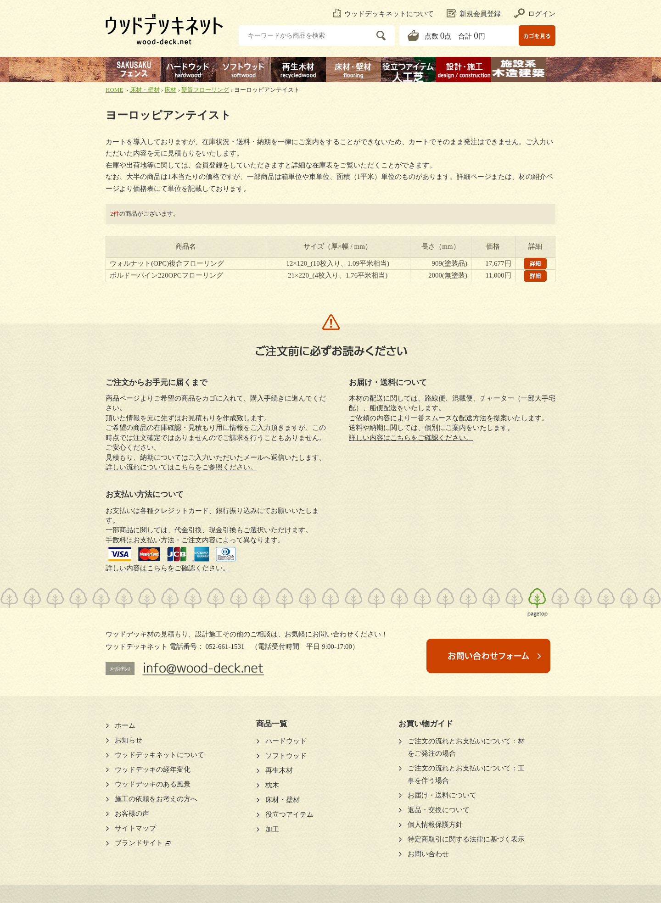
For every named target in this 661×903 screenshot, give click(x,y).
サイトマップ (135, 828)
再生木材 (279, 770)
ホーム (125, 725)
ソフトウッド (286, 755)
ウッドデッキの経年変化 (152, 769)
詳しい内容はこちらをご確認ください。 (168, 568)
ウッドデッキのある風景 (152, 784)
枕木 (272, 785)
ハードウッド (286, 741)
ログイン (534, 13)
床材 (170, 89)
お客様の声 (132, 813)
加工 (272, 829)
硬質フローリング (205, 89)
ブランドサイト (139, 843)
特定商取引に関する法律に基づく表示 (466, 839)
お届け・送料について (442, 795)
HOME (114, 89)
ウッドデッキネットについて (383, 13)
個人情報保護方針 (435, 824)
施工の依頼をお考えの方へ (156, 799)
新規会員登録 (474, 13)
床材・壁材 (145, 89)
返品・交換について (439, 810)
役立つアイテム (289, 814)
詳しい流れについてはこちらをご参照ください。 (181, 467)
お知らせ (128, 740)
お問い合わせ (428, 854)
